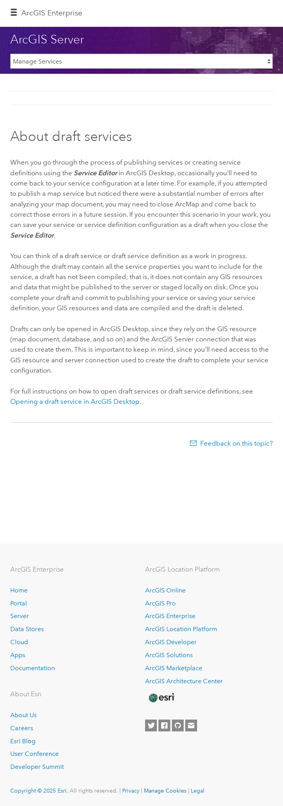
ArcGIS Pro (160, 603)
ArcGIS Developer (171, 642)
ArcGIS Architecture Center (184, 681)
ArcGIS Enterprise (51, 12)
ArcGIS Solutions (169, 655)
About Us (23, 715)
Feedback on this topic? (236, 443)
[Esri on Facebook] (164, 725)
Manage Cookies (165, 790)
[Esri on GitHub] (178, 725)
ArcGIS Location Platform (181, 629)
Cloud (19, 642)
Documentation (32, 668)
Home (19, 590)
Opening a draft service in (75, 401)
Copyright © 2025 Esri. (39, 790)
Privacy (131, 790)
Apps (17, 655)
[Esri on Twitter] (151, 725)
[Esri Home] (161, 698)
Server (19, 616)
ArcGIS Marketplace (173, 668)
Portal (18, 603)
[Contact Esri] (191, 725)
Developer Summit (37, 766)
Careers (21, 728)
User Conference (34, 753)
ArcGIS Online (165, 590)
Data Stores (27, 629)
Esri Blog (22, 741)
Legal (198, 790)
